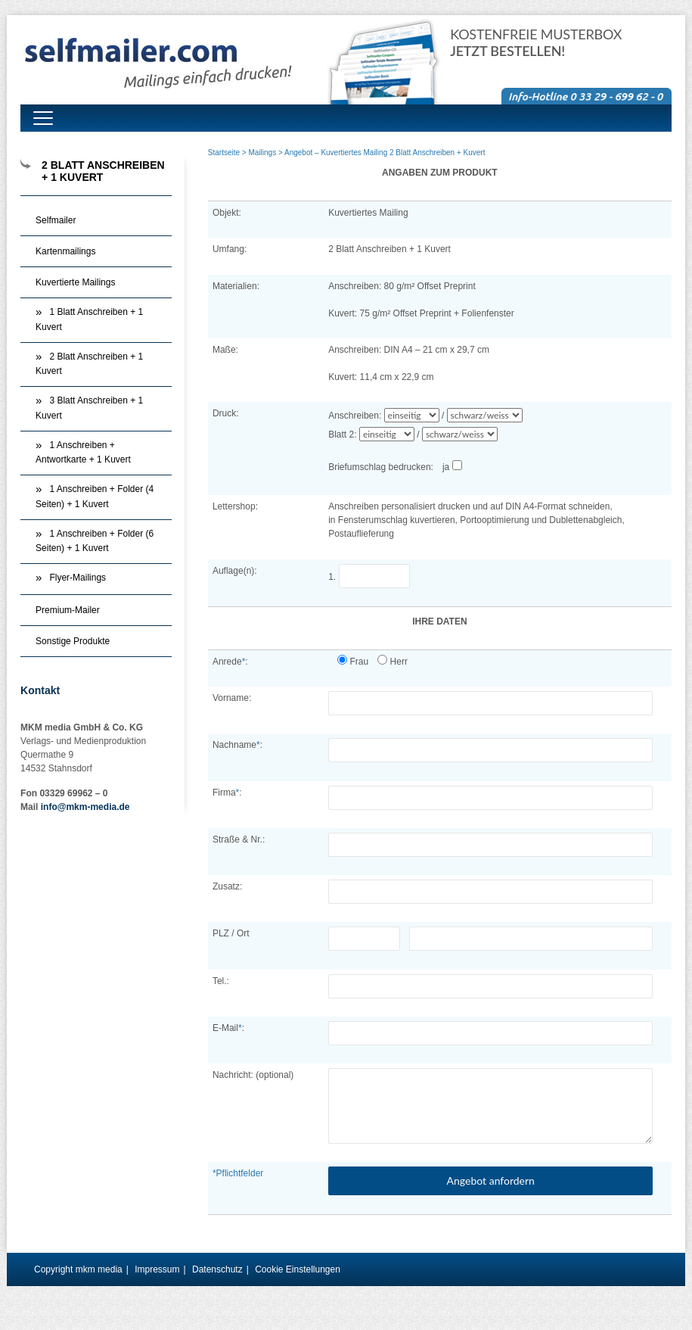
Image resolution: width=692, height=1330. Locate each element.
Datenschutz (217, 1269)
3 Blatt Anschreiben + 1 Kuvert (89, 408)
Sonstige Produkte (73, 641)
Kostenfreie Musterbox (536, 42)
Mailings (262, 152)
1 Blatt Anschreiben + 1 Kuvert (89, 319)
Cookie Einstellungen (297, 1269)
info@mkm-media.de (85, 807)
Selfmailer (56, 220)
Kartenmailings (65, 251)
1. (374, 577)
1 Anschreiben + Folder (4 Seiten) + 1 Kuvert (95, 496)
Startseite (224, 152)
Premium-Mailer (68, 610)
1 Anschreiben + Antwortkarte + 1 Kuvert (83, 453)
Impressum (157, 1269)
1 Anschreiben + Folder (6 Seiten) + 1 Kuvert (95, 541)
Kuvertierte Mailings (75, 282)
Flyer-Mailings (77, 577)
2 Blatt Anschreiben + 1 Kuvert (89, 364)
